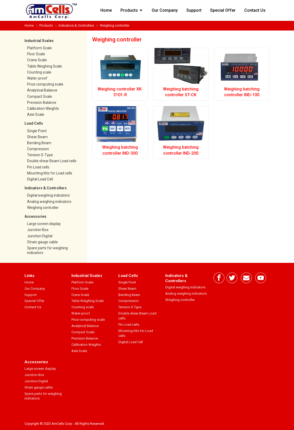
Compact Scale (39, 96)
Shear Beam (37, 137)
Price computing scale (45, 84)
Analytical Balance (42, 90)
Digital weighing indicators (48, 195)
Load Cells (33, 123)
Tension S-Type (40, 155)
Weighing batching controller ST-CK (181, 92)
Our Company (165, 10)
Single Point (37, 131)
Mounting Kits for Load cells (49, 173)
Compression (38, 149)
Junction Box (37, 230)
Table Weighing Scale (44, 66)
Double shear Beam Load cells (51, 161)
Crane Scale (37, 60)
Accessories (35, 216)
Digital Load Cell (40, 179)
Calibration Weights (43, 108)
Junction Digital (39, 236)
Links (29, 275)
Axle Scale (35, 114)
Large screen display (44, 224)
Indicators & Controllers (76, 25)
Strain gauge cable (42, 242)
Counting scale (39, 72)
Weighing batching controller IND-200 (181, 150)
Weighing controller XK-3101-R (120, 92)
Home (106, 10)
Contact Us (255, 10)
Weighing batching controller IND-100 (242, 92)
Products (131, 10)
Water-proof (37, 78)
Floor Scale (36, 54)
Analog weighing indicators (49, 201)
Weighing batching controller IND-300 (120, 150)
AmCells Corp (62, 424)
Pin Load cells (38, 167)
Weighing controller (43, 207)
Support (193, 10)
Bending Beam (39, 143)
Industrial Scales (39, 41)
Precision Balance (41, 102)
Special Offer (223, 10)
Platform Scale (39, 48)
